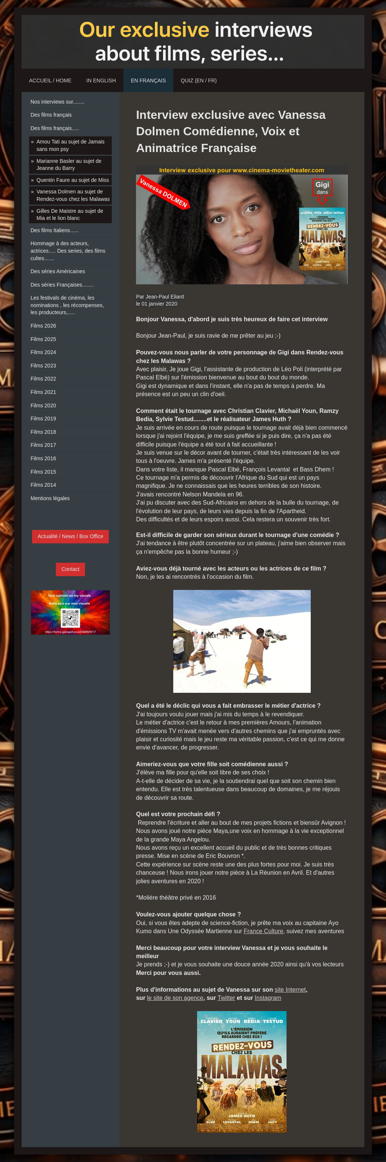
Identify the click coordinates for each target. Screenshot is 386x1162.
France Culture (263, 931)
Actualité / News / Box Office (70, 536)
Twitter (226, 998)
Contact (70, 569)
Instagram (268, 998)
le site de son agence (175, 998)
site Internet (290, 989)
